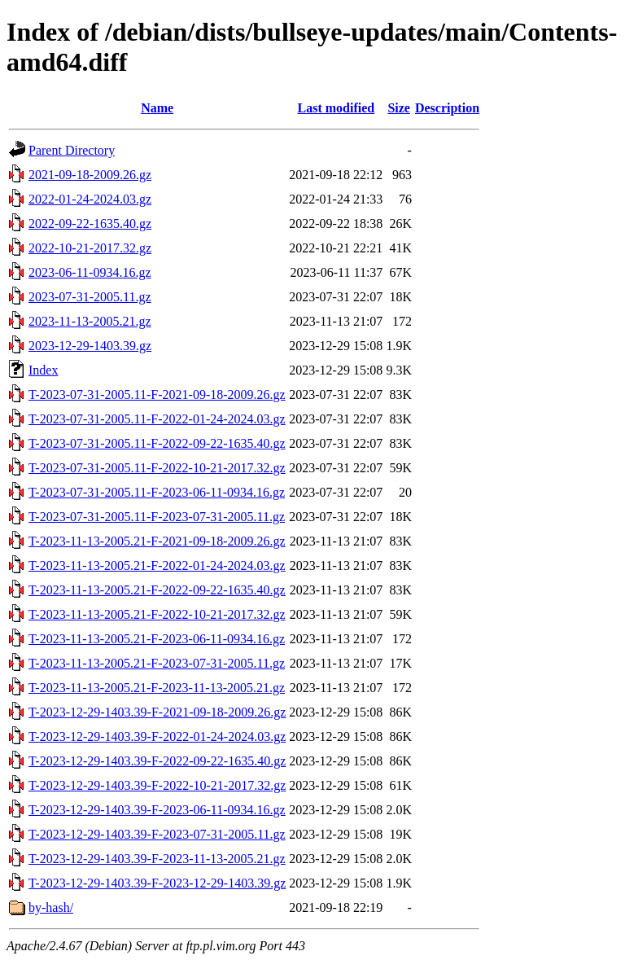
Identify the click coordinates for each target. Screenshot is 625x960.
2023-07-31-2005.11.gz (89, 297)
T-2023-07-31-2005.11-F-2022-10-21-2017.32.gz (157, 468)
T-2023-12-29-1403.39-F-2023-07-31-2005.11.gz (157, 834)
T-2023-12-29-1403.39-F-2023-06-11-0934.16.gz (157, 810)
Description (447, 108)
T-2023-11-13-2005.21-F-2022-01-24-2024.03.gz (157, 565)
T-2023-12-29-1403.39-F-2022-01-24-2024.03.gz (157, 736)
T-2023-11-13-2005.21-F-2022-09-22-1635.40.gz (157, 590)
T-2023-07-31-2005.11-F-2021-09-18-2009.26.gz (157, 394)
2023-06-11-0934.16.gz (89, 272)
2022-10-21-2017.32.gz (89, 248)
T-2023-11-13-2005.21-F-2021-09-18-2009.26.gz (157, 541)
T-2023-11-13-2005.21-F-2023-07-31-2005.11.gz (156, 663)
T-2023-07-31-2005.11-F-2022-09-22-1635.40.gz (157, 443)
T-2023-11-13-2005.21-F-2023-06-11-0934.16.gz (156, 639)
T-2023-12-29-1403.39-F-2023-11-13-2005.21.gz (157, 859)
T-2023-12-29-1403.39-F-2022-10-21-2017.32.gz (157, 785)
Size (398, 108)
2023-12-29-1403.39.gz (89, 346)
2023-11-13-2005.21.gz (89, 321)
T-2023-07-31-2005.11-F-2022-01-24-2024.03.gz (157, 419)
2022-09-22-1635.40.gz (89, 223)
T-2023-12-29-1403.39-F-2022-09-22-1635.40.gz (157, 761)
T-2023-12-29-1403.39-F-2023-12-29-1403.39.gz (157, 883)
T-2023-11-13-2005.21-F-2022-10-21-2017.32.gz (157, 614)
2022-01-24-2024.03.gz (89, 199)
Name (157, 108)
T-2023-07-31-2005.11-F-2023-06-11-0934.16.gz (156, 492)
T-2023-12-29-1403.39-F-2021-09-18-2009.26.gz (157, 712)
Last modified (335, 108)
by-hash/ (50, 907)
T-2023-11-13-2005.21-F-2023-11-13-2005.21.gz (156, 688)
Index (43, 370)
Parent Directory (71, 150)
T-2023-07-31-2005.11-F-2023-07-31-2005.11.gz (156, 517)
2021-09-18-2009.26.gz (89, 175)
